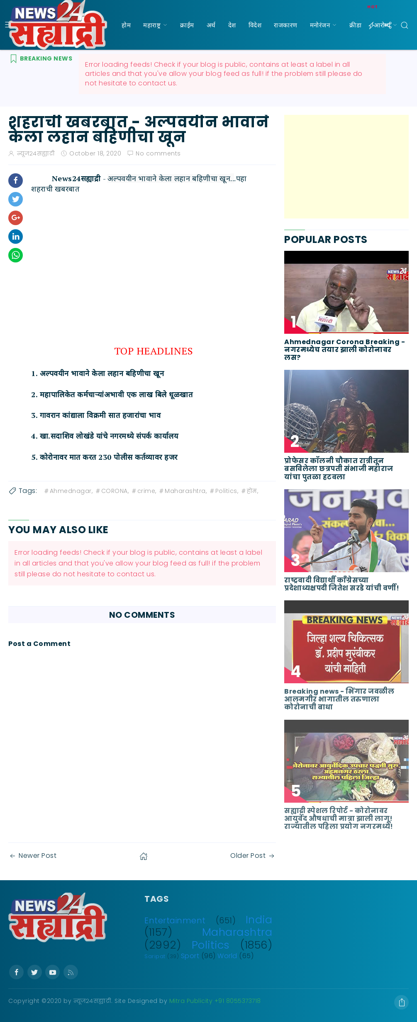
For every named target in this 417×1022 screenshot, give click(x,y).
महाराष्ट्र (152, 25)
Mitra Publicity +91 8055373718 (215, 1001)
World (227, 956)
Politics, (224, 491)
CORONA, (112, 491)
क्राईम (187, 25)
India (259, 919)
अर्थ (211, 25)
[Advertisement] (346, 166)
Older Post (253, 855)
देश (232, 25)
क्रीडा (355, 25)
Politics (211, 944)
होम (126, 25)
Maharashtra (237, 932)
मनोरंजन (320, 25)
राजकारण (286, 25)
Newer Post (32, 855)
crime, (143, 491)
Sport (190, 956)
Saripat (155, 956)
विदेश (255, 25)
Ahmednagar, (68, 491)
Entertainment (175, 920)
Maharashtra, (182, 491)
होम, (249, 491)
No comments (158, 153)
